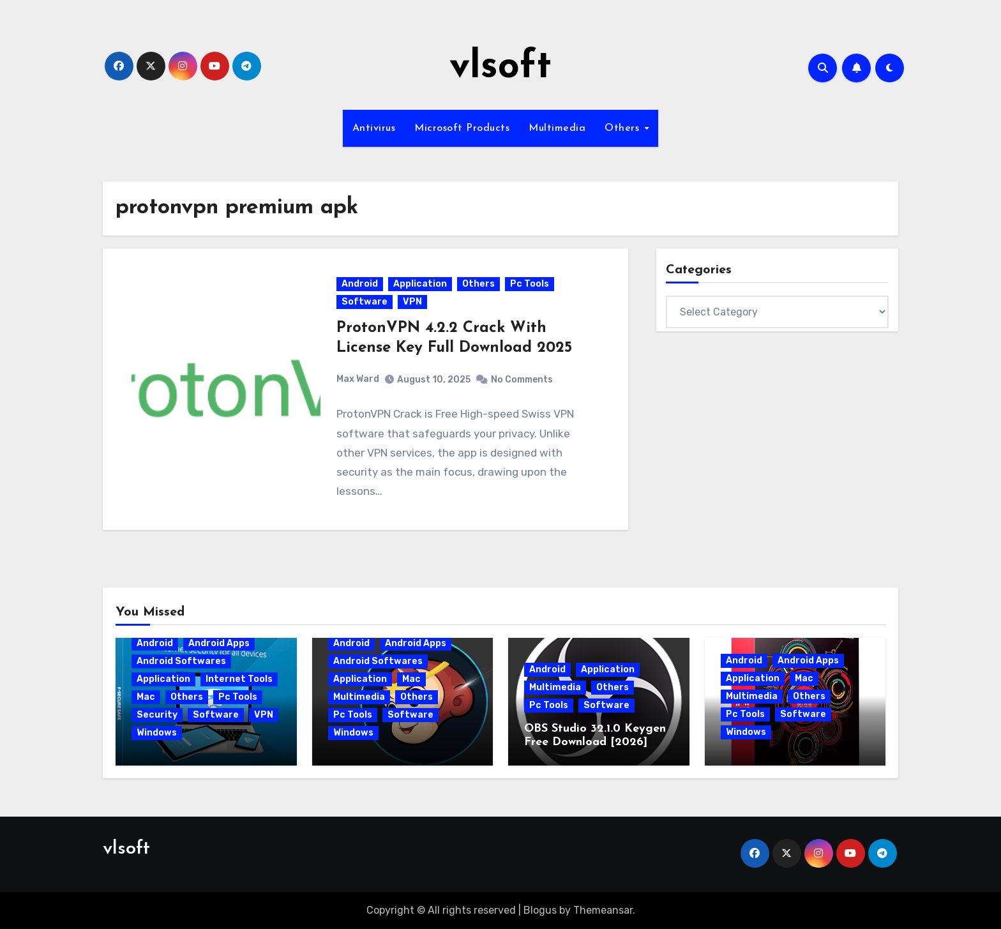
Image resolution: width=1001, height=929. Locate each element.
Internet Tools (239, 679)
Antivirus (374, 128)
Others (624, 128)
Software (365, 301)
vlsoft (500, 68)
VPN (412, 301)
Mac (146, 696)
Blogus (540, 910)
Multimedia (557, 128)
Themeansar (603, 910)
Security (157, 714)
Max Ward (357, 379)
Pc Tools (529, 283)
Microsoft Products (461, 128)
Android (360, 283)
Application (420, 283)
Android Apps (219, 643)
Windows (157, 732)
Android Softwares (181, 661)
